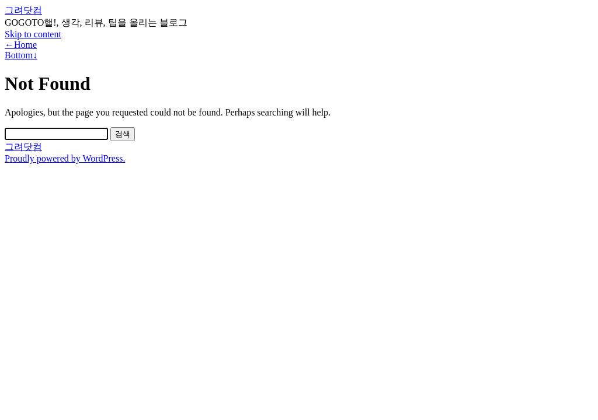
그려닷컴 (23, 10)
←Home (21, 45)
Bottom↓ (21, 55)
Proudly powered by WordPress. (65, 158)
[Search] (56, 134)
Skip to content (33, 34)
